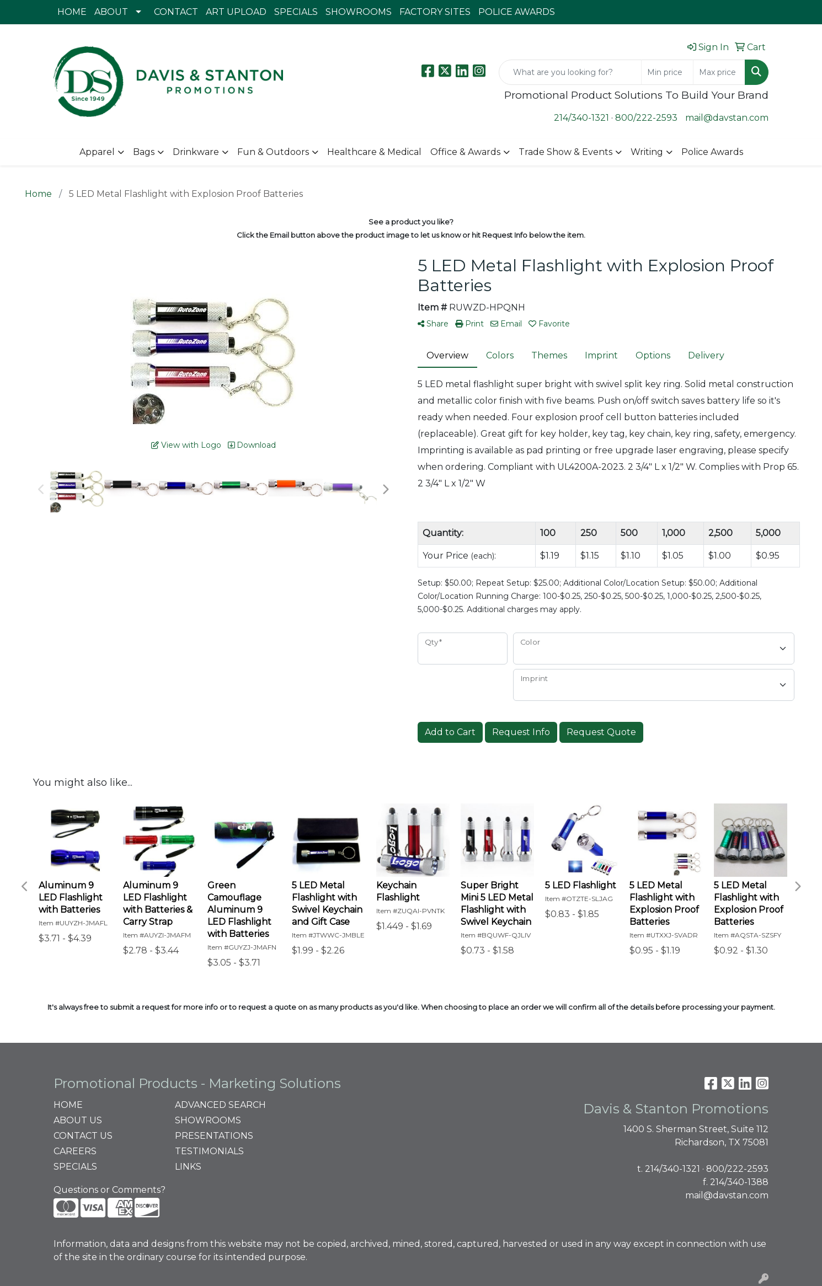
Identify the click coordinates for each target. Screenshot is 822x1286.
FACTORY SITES (435, 12)
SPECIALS (296, 12)
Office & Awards (465, 152)
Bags (143, 152)
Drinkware (196, 152)
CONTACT (176, 12)
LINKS (188, 1166)
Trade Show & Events (565, 152)
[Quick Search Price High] (719, 72)
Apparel (97, 152)
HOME (72, 12)
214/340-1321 (581, 117)
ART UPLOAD (236, 12)
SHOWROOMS (358, 12)
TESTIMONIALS (209, 1151)
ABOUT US (78, 1120)
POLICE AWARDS (516, 12)
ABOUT (111, 12)
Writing (647, 152)
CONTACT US (83, 1135)
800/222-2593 (646, 117)
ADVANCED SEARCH (220, 1105)
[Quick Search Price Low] (667, 72)
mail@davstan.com (726, 117)
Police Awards (712, 152)
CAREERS (75, 1151)
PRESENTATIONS (214, 1135)
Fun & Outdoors (273, 152)
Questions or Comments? (110, 1190)
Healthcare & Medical (374, 152)
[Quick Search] (570, 72)
